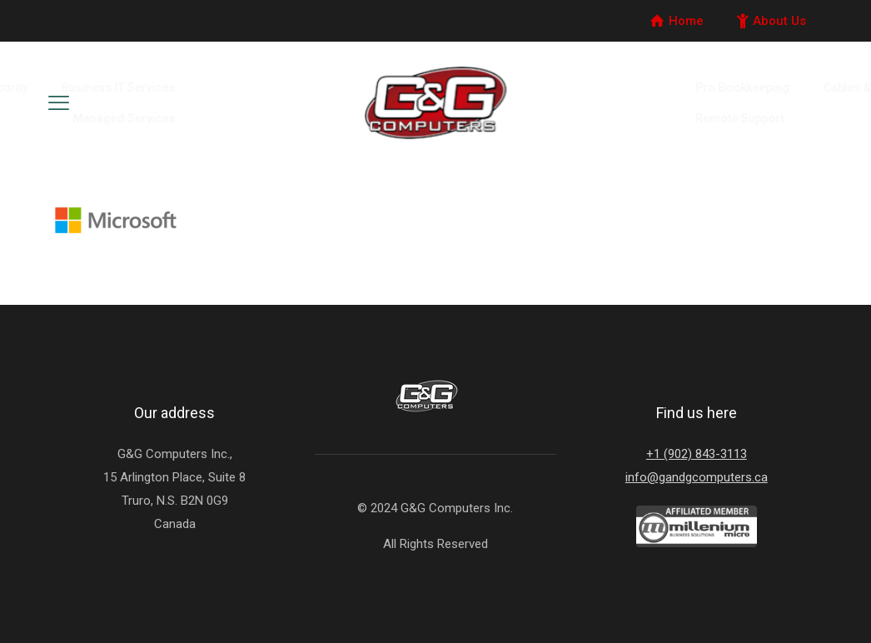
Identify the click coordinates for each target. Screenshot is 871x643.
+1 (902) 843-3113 (696, 453)
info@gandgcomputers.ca (696, 477)
